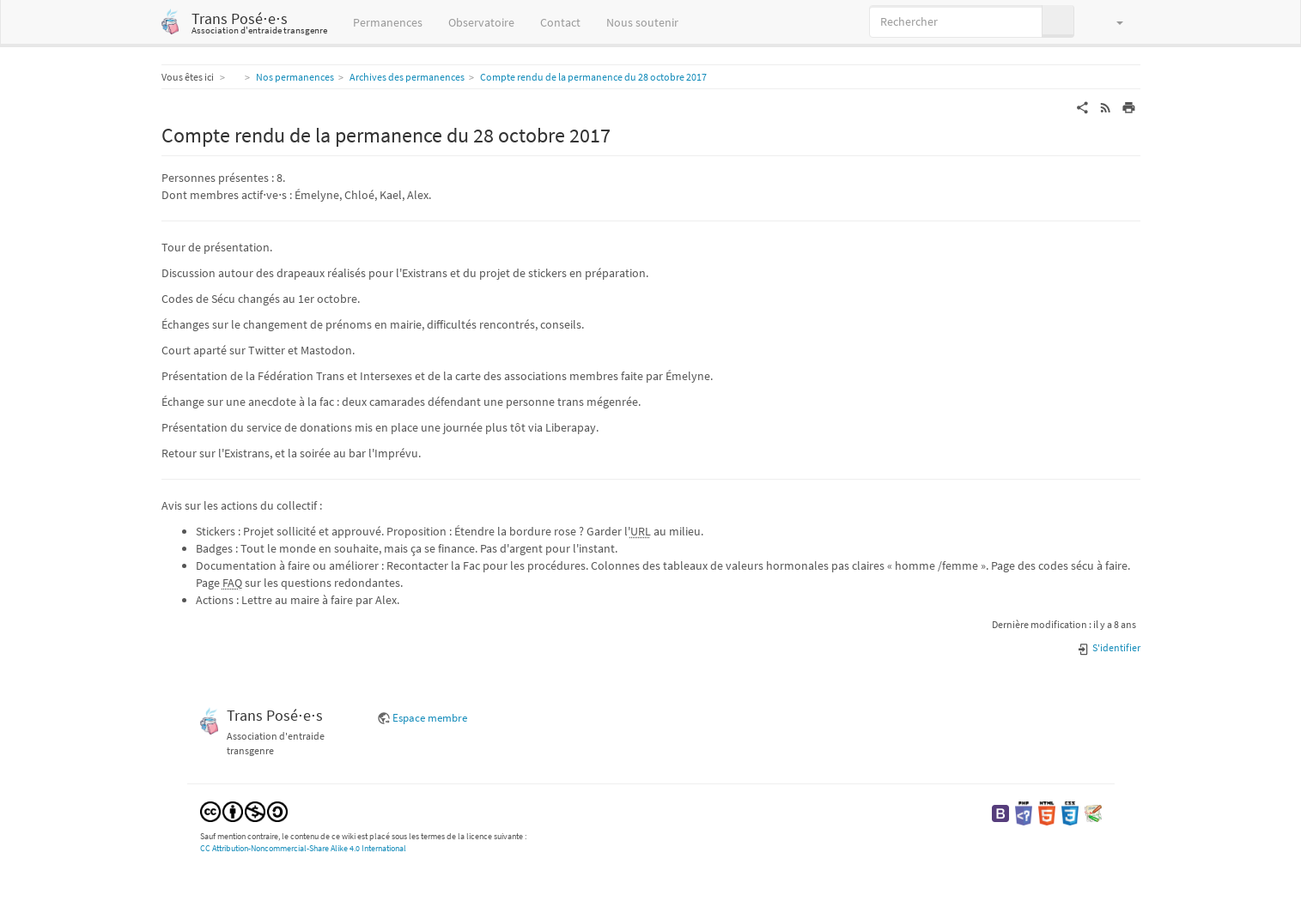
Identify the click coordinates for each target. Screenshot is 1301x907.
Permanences (388, 22)
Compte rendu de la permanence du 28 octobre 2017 (593, 76)
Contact (560, 22)
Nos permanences (295, 76)
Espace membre (429, 717)
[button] (1111, 21)
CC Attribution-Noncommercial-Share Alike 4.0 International (303, 848)
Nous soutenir (642, 22)
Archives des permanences (407, 76)
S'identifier (1108, 647)
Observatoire (481, 22)
